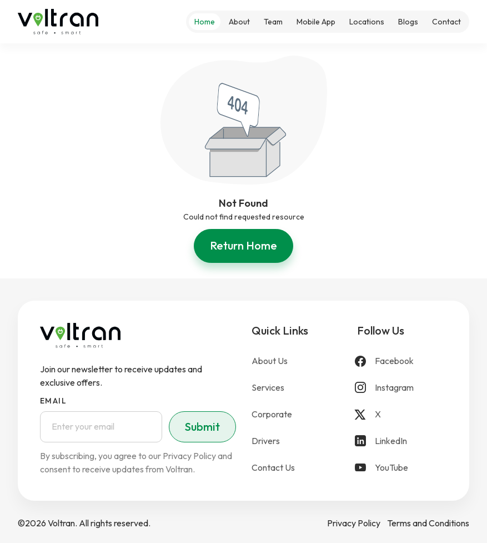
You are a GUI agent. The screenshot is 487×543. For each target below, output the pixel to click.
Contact (446, 22)
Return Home (243, 245)
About (239, 22)
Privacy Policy (353, 523)
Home (204, 22)
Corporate (272, 414)
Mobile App (316, 22)
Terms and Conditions (428, 523)
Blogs (408, 22)
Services (268, 387)
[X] (402, 414)
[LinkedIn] (402, 441)
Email (53, 401)
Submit (202, 427)
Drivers (266, 440)
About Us (270, 360)
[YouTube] (402, 467)
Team (273, 22)
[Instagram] (402, 387)
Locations (366, 22)
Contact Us (273, 467)
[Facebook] (402, 361)
